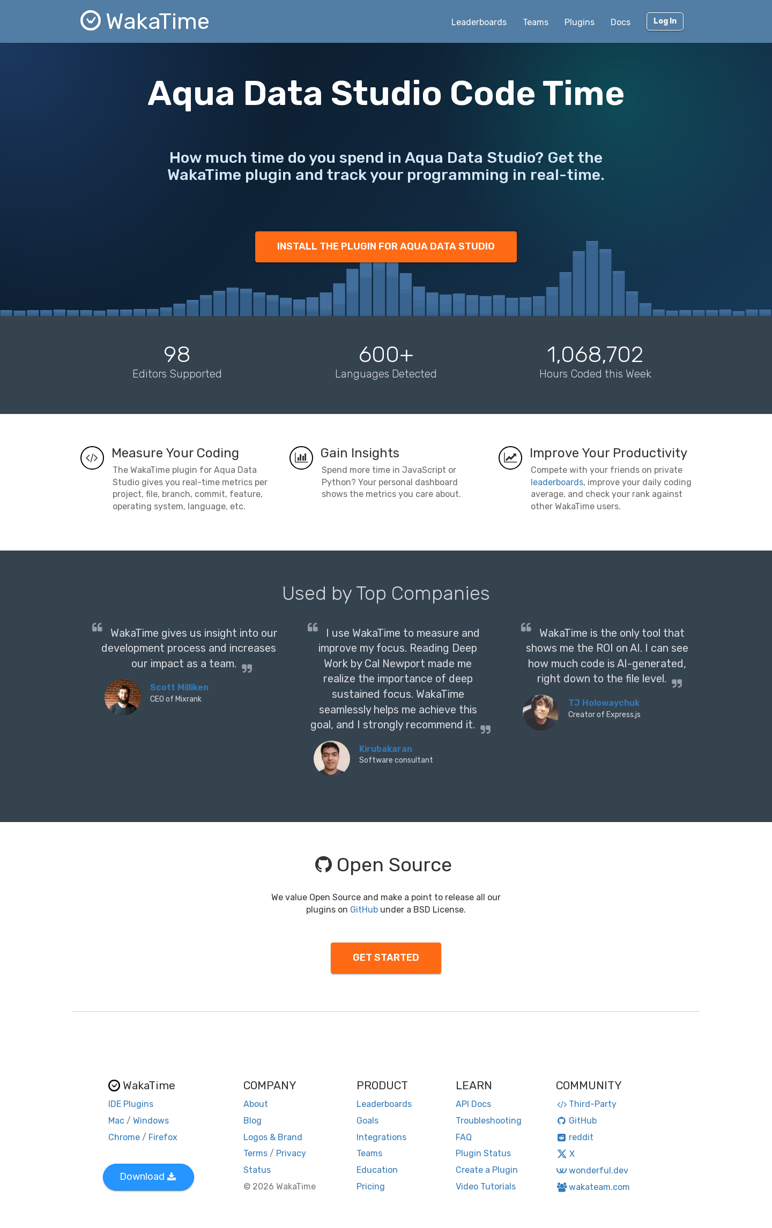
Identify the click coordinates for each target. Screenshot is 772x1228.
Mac (116, 1121)
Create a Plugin (487, 1170)
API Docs (473, 1104)
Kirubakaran (385, 749)
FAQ (464, 1137)
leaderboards (557, 482)
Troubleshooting (489, 1121)
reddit (575, 1137)
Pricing (371, 1186)
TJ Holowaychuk (604, 703)
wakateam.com (593, 1187)
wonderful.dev (592, 1170)
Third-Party (586, 1104)
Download (148, 1176)
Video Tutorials (486, 1186)
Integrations (381, 1137)
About (255, 1104)
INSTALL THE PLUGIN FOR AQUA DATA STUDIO (386, 246)
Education (377, 1170)
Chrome (124, 1137)
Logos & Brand (272, 1137)
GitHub (364, 910)
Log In (665, 21)
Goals (367, 1121)
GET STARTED (386, 957)
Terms (255, 1153)
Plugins (580, 22)
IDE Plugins (130, 1104)
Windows (151, 1121)
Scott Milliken (179, 687)
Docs (620, 22)
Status (257, 1170)
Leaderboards (479, 22)
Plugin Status (483, 1153)
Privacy (291, 1153)
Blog (252, 1121)
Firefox (163, 1137)
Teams (535, 22)
